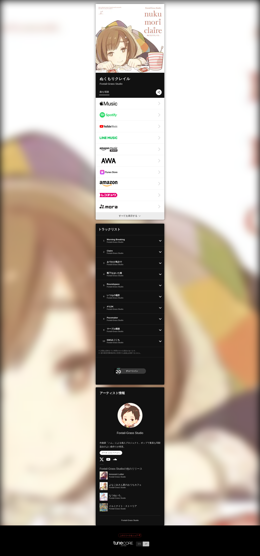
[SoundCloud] (115, 459)
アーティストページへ (111, 453)
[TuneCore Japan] (123, 545)
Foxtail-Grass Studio (111, 83)
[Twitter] (102, 460)
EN (139, 544)
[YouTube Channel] (108, 460)
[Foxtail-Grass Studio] (130, 415)
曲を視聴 (104, 91)
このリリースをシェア (130, 535)
